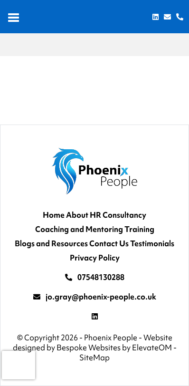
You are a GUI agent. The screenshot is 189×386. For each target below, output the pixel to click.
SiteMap (94, 357)
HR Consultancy (118, 215)
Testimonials (152, 243)
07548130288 (100, 277)
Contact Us (109, 243)
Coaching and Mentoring (79, 229)
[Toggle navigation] (14, 16)
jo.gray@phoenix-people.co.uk (101, 296)
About (77, 215)
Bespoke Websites (89, 347)
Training (139, 229)
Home (54, 215)
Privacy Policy (95, 257)
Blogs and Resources (51, 243)
